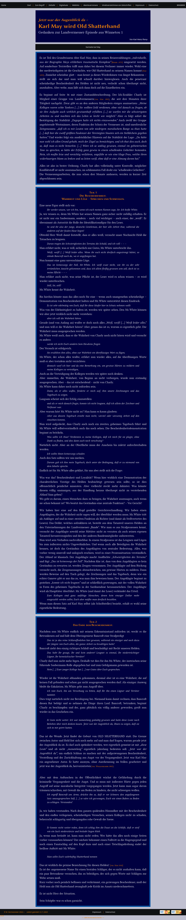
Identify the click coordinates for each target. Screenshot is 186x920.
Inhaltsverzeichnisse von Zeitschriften (116, 5)
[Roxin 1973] (117, 62)
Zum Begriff (39, 5)
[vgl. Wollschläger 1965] (102, 766)
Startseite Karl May (93, 47)
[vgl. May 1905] (101, 99)
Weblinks (75, 5)
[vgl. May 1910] (116, 865)
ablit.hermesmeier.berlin (93, 917)
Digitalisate (63, 5)
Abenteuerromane (91, 5)
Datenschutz (153, 5)
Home (3, 5)
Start (29, 5)
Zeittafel (52, 5)
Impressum (140, 5)
